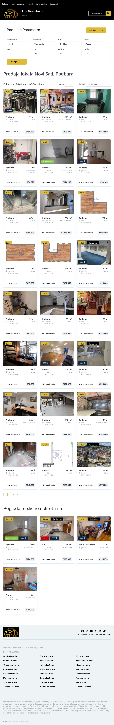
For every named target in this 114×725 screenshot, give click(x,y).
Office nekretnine (11, 664)
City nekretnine (46, 655)
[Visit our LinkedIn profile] (100, 630)
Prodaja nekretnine (48, 686)
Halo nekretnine (47, 664)
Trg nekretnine (82, 677)
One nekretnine (46, 681)
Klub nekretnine (83, 664)
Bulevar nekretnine (84, 659)
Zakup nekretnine (11, 686)
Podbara (89, 43)
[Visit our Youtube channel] (91, 630)
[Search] (108, 13)
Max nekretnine (10, 677)
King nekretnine (47, 677)
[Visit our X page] (95, 630)
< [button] (5, 493)
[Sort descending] (70, 83)
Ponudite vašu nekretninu (37, 4)
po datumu (92, 83)
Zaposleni (54, 4)
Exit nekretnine (46, 673)
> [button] (17, 493)
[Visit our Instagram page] (87, 630)
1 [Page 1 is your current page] (9, 493)
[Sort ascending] (67, 83)
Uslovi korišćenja (103, 634)
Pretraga (17, 61)
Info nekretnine (10, 659)
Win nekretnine (83, 668)
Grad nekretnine (10, 655)
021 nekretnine (82, 655)
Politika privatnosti (84, 634)
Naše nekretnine (18, 4)
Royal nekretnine (47, 659)
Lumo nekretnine (83, 686)
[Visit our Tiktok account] (104, 630)
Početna (5, 4)
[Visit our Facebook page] (82, 630)
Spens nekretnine (47, 668)
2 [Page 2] (13, 493)
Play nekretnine (83, 673)
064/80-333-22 (27, 15)
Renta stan (81, 681)
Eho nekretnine (10, 668)
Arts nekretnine (10, 681)
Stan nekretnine (10, 673)
